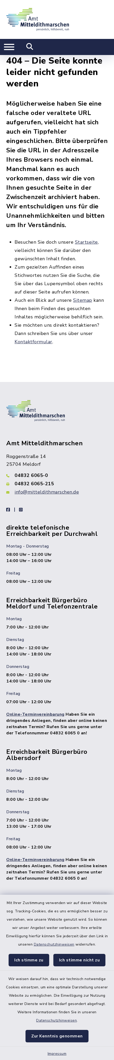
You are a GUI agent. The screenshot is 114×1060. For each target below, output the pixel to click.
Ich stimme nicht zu (79, 960)
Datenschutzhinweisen (54, 944)
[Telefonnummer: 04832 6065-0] (57, 475)
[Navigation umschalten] (9, 47)
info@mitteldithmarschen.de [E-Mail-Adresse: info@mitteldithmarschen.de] (47, 492)
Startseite (86, 242)
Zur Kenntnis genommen (57, 1036)
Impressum (57, 1053)
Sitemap (82, 300)
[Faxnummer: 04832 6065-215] (57, 484)
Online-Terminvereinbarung (35, 714)
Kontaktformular (33, 342)
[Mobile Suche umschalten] (29, 47)
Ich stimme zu (28, 960)
